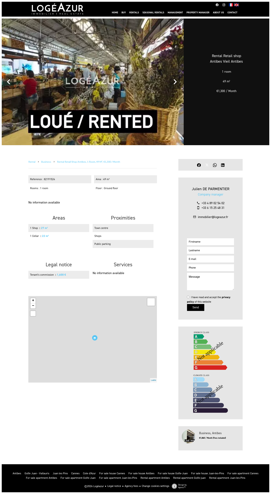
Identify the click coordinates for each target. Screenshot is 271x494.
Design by (178, 486)
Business (46, 161)
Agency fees (131, 486)
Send (195, 307)
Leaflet (153, 380)
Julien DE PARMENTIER (210, 188)
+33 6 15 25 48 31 (213, 208)
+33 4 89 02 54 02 (213, 203)
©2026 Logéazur (94, 486)
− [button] (33, 306)
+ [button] (33, 300)
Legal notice (114, 486)
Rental (31, 161)
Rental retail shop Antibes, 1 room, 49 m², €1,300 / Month (88, 161)
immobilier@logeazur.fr (213, 217)
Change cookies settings (155, 486)
